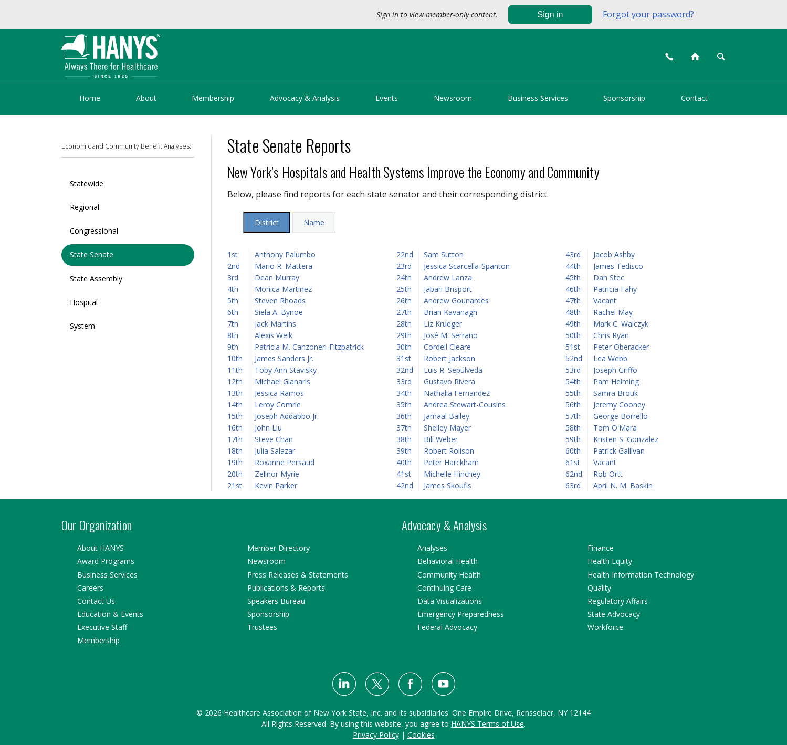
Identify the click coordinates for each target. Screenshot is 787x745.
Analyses (432, 548)
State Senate (91, 254)
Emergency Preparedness (460, 614)
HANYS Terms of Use (487, 724)
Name (313, 222)
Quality (599, 588)
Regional (84, 207)
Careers (90, 588)
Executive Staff (102, 627)
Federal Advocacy (447, 627)
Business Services (538, 98)
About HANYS (100, 548)
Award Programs (105, 561)
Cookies (421, 735)
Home (89, 98)
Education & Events (110, 614)
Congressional (94, 231)
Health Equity (609, 561)
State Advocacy (613, 614)
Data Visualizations (449, 601)
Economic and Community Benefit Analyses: (126, 146)
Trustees (262, 627)
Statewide (86, 183)
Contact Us (96, 601)
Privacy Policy (376, 735)
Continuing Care (444, 588)
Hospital (84, 302)
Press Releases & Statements (297, 575)
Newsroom (453, 98)
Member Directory (278, 548)
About (146, 98)
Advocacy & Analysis (305, 98)
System (82, 326)
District (267, 222)
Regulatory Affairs (617, 601)
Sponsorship (624, 98)
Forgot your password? (648, 14)
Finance (600, 548)
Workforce (605, 627)
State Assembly (96, 279)
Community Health (449, 575)
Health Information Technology (640, 575)
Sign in (550, 14)
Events (386, 98)
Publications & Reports (286, 588)
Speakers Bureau (276, 601)
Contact (694, 98)
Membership (213, 98)
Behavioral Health (447, 561)
